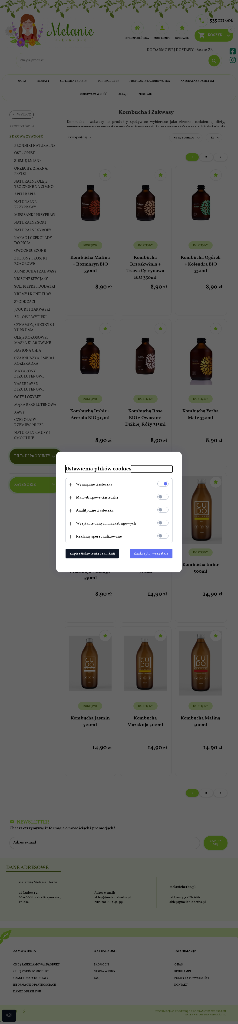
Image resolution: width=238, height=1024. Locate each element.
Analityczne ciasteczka (94, 510)
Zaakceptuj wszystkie (151, 553)
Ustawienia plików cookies (99, 469)
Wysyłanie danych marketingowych (106, 523)
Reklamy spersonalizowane (99, 536)
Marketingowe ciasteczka (97, 497)
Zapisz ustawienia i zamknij (92, 553)
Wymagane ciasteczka (94, 484)
